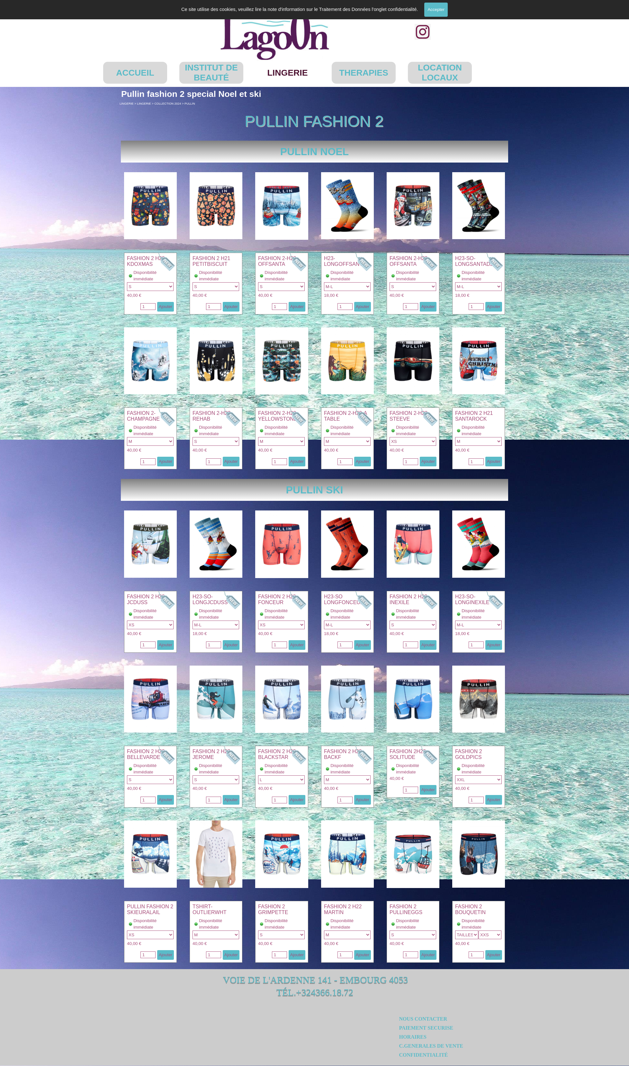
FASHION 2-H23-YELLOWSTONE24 (280, 416)
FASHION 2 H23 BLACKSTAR (277, 754)
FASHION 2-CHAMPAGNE (143, 416)
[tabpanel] (314, 151)
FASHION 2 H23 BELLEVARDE (146, 754)
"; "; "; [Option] (216, 286)
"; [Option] (347, 286)
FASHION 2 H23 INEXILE (408, 599)
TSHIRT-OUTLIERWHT (209, 909)
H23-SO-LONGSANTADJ (474, 261)
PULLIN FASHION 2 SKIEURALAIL (150, 909)
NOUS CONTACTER (423, 1019)
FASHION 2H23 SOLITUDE (408, 754)
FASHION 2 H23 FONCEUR (277, 599)
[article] (150, 283)
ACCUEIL (135, 73)
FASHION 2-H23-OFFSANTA (278, 261)
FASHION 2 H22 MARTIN (343, 909)
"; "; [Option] (150, 934)
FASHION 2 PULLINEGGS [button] (406, 909)
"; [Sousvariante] (490, 934)
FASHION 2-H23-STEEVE (409, 416)
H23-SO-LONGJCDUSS (210, 599)
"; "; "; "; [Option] (281, 286)
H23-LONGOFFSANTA (345, 261)
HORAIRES (413, 1037)
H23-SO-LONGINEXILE (472, 599)
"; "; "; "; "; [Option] (150, 286)
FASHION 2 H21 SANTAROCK (474, 416)
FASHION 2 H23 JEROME (211, 754)
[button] (150, 172)
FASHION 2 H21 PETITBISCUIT (211, 261)
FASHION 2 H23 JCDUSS (146, 599)
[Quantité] (148, 306)
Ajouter (165, 306)
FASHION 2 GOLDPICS (468, 754)
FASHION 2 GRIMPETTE (273, 909)
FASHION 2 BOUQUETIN (470, 909)
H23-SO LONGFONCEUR (344, 599)
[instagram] (423, 32)
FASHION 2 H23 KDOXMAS (146, 261)
